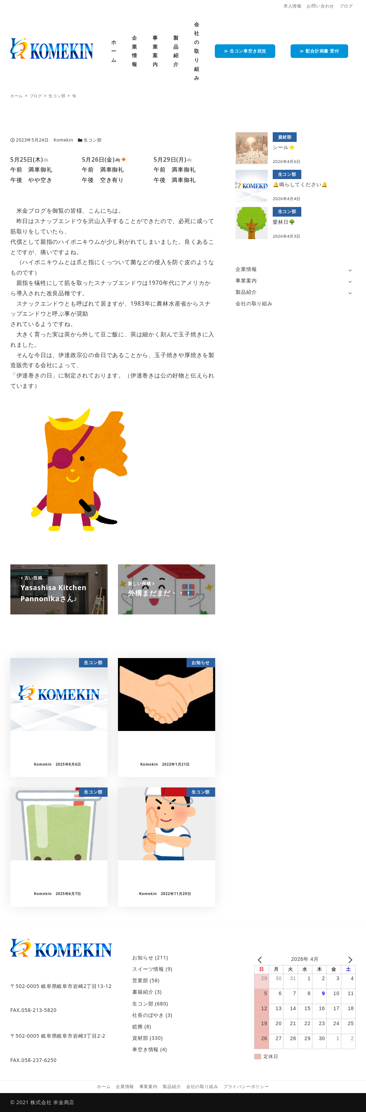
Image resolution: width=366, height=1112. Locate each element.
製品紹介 (246, 291)
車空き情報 (145, 1049)
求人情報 (292, 6)
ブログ (346, 6)
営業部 (140, 980)
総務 (137, 1026)
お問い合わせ (320, 6)
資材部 (140, 1037)
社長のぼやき (148, 1015)
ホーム (103, 1086)
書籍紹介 (142, 991)
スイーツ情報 (148, 968)
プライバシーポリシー (246, 1086)
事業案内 (246, 280)
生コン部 (93, 140)
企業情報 (246, 269)
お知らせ (142, 957)
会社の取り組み (254, 303)
